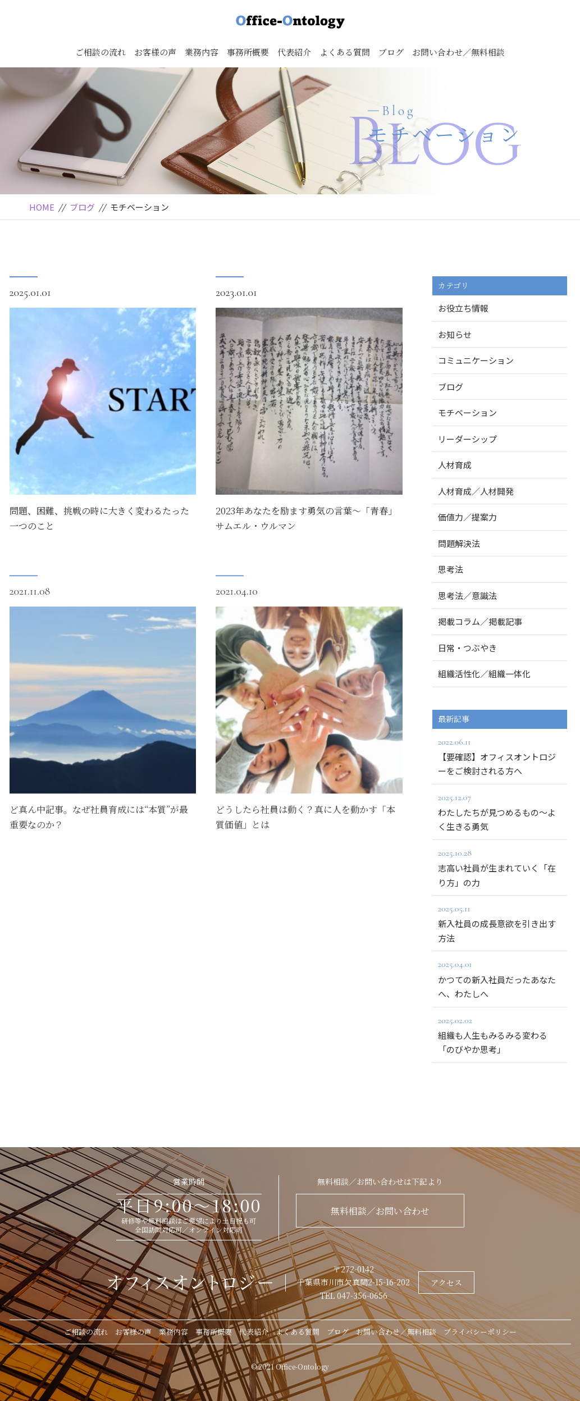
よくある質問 (344, 52)
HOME (41, 207)
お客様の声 (155, 52)
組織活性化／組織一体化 (484, 673)
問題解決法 (459, 543)
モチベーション (467, 412)
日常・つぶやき (467, 648)
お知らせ (455, 334)
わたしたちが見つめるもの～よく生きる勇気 (499, 811)
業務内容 (201, 52)
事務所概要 (248, 52)
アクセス (446, 1282)
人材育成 (455, 465)
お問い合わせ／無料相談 (458, 52)
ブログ (391, 52)
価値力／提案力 (467, 517)
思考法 (450, 569)
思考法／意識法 (467, 595)
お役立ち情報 (463, 308)
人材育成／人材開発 (476, 491)
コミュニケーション (476, 360)
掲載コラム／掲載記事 (480, 621)
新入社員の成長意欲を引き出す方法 (499, 922)
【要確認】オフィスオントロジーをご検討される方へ (499, 755)
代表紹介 (294, 52)
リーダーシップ (467, 439)
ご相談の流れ (100, 52)
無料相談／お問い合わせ (380, 1210)
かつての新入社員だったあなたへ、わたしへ (499, 978)
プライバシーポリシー (480, 1331)
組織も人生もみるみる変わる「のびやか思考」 (499, 1034)
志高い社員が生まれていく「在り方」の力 (499, 867)
